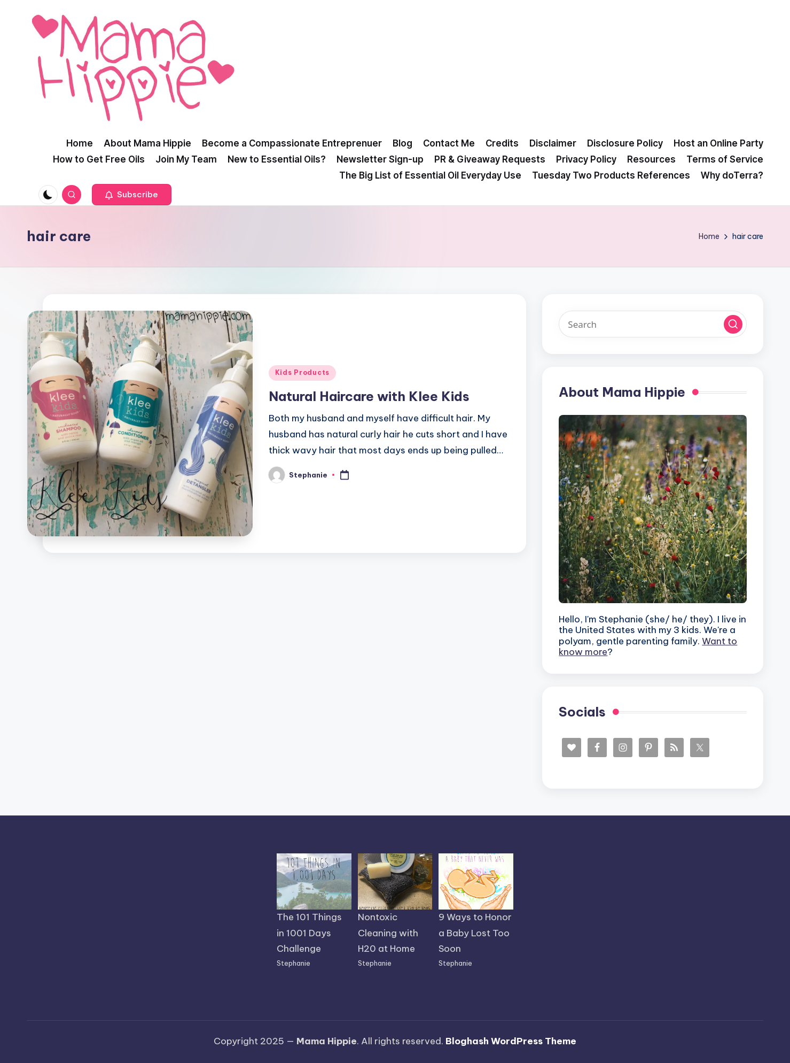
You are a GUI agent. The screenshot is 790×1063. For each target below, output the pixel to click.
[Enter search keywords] (653, 324)
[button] (131, 194)
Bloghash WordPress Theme (510, 1041)
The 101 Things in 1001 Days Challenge (309, 933)
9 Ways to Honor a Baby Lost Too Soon (475, 933)
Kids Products (302, 372)
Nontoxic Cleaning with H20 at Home (388, 933)
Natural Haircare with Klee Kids (369, 396)
